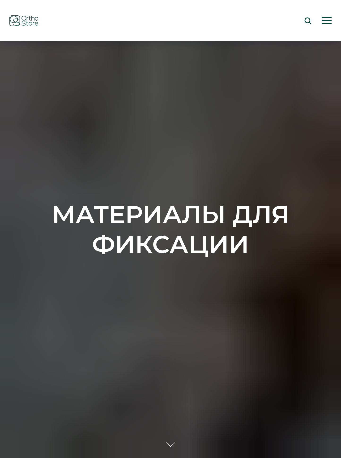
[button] (307, 20)
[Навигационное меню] (327, 20)
